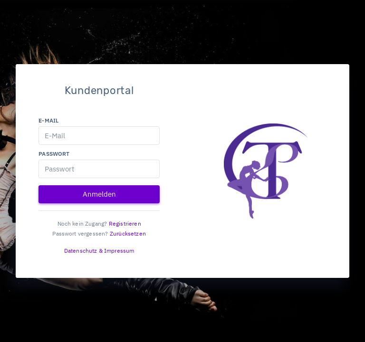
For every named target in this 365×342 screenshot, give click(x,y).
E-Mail (48, 120)
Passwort (53, 153)
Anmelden (99, 194)
